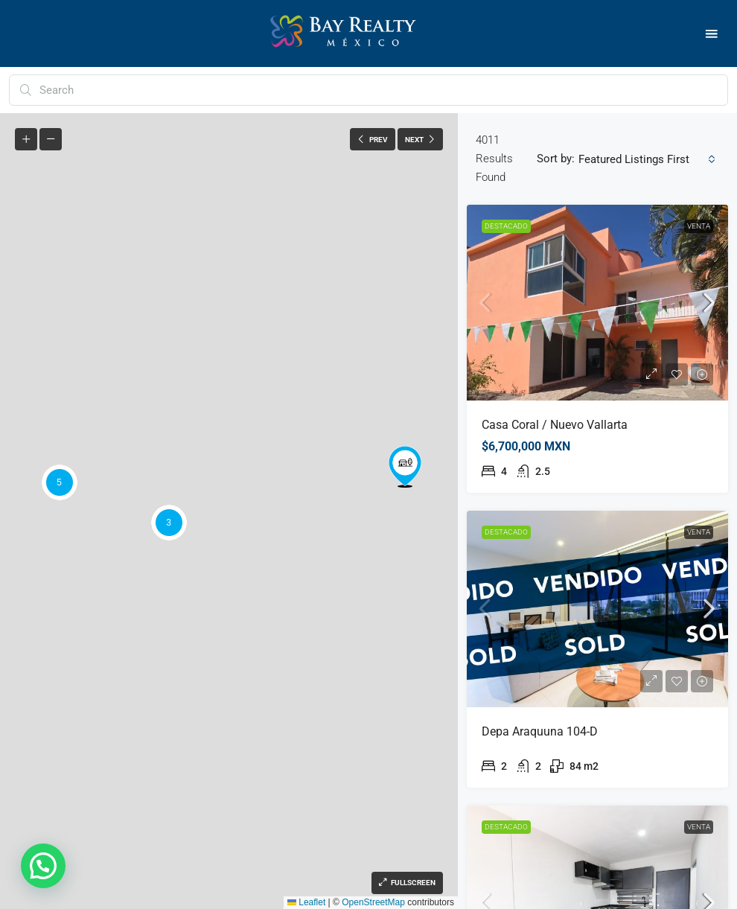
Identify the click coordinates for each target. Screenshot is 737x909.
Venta (698, 226)
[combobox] (647, 159)
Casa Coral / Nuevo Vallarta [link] (555, 425)
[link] (597, 303)
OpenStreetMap (373, 902)
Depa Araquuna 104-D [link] (540, 731)
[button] (712, 34)
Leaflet (306, 902)
